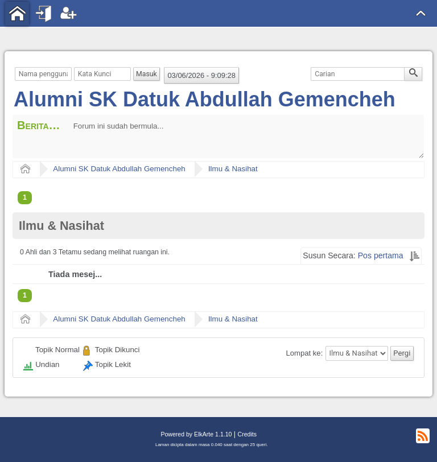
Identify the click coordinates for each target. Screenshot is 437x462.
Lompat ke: (304, 353)
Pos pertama (380, 255)
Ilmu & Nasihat (233, 168)
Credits (247, 434)
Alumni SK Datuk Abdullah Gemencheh (204, 99)
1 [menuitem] (25, 197)
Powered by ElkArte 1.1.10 (196, 434)
